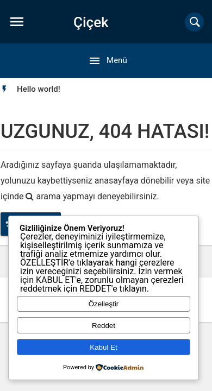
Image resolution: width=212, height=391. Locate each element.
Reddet (103, 325)
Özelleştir (104, 304)
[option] (38, 89)
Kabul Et (103, 347)
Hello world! (38, 89)
